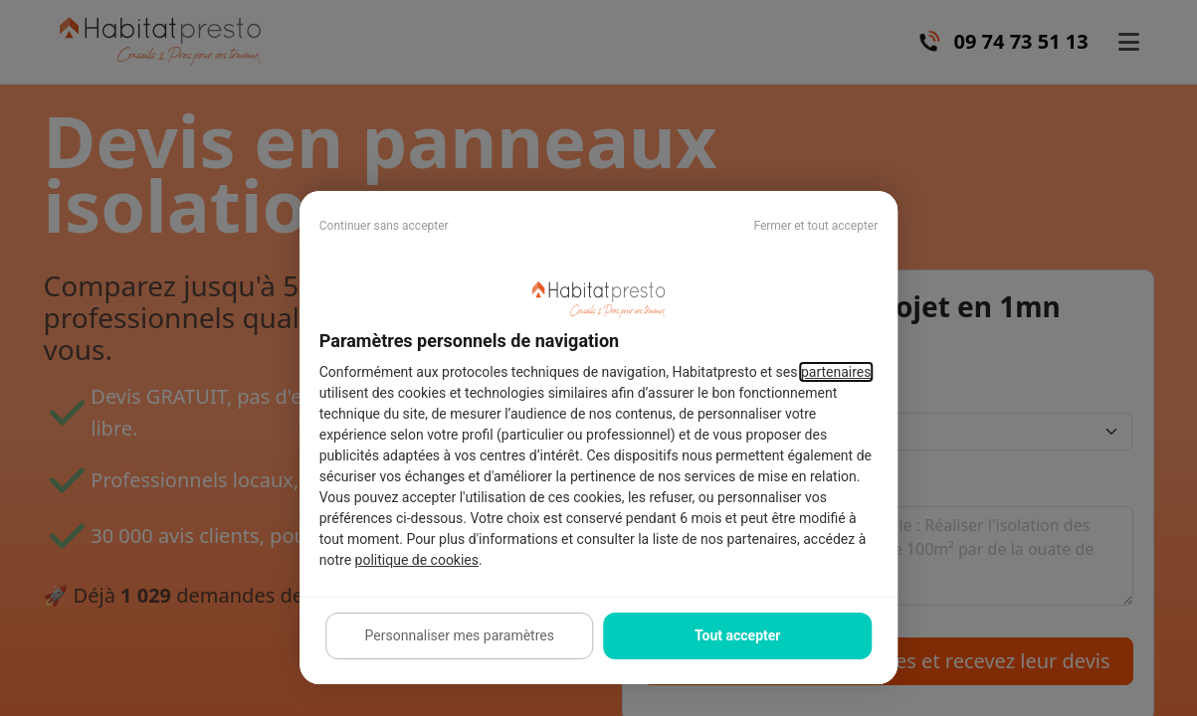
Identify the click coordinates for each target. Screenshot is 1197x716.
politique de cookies (417, 560)
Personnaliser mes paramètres (459, 635)
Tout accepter (737, 635)
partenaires (836, 372)
